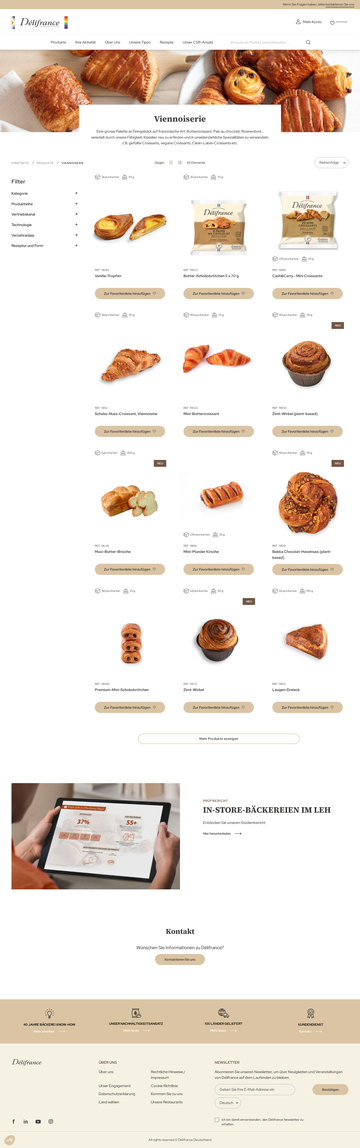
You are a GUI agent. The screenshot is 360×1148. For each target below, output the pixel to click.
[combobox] (270, 41)
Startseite (20, 162)
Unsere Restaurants (167, 1102)
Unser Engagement (115, 1085)
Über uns (106, 1071)
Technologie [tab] (21, 223)
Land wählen (109, 1102)
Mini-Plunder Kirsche (201, 550)
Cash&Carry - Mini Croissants (297, 274)
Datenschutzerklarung (117, 1093)
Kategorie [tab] (19, 192)
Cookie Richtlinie (164, 1085)
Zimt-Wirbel (193, 688)
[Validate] (330, 1089)
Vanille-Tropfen (108, 274)
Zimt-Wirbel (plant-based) (295, 412)
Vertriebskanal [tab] (23, 213)
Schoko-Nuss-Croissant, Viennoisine (126, 412)
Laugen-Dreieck (286, 688)
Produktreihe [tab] (22, 202)
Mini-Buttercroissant (201, 412)
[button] (130, 292)
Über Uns (112, 41)
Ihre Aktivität (85, 41)
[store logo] (39, 21)
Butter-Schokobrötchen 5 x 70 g (211, 274)
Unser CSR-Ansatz (198, 41)
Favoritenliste (337, 21)
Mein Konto (301, 21)
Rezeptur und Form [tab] (27, 244)
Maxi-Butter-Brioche (113, 550)
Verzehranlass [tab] (22, 234)
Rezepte (167, 41)
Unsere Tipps (140, 41)
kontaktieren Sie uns (340, 4)
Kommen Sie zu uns (167, 1093)
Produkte (58, 41)
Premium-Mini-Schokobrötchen (122, 688)
